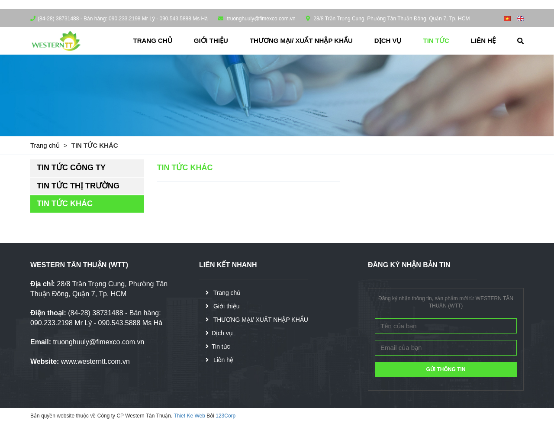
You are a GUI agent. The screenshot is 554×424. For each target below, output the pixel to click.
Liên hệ (483, 40)
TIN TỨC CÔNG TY (71, 167)
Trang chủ (152, 40)
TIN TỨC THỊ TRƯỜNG (78, 185)
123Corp (225, 416)
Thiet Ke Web (189, 416)
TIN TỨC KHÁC (65, 203)
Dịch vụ (388, 40)
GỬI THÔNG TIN (446, 369)
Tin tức (436, 40)
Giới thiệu (211, 40)
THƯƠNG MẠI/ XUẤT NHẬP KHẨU (301, 40)
